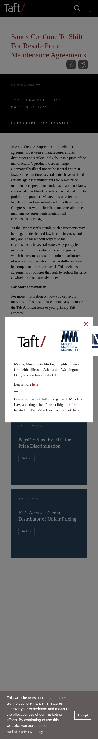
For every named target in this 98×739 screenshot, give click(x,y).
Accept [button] (82, 715)
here (35, 384)
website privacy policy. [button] (25, 732)
